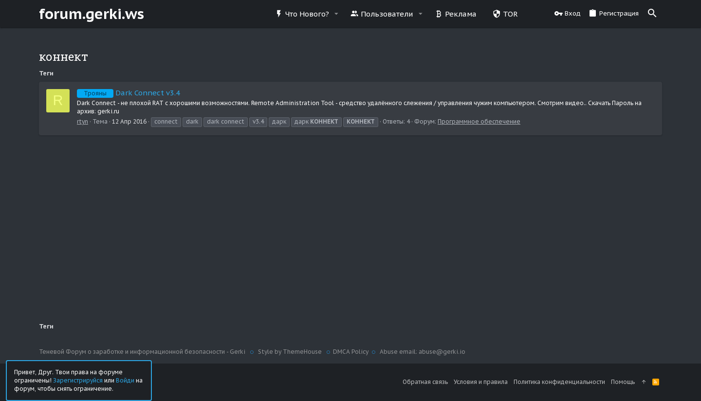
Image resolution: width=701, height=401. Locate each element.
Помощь (623, 381)
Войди (125, 379)
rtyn (82, 121)
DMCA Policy (351, 351)
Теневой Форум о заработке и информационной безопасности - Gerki (143, 351)
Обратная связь (425, 381)
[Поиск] (652, 13)
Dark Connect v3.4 (128, 92)
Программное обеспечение (479, 121)
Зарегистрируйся (78, 379)
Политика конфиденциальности (559, 381)
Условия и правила (481, 381)
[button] (336, 13)
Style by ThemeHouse (290, 351)
